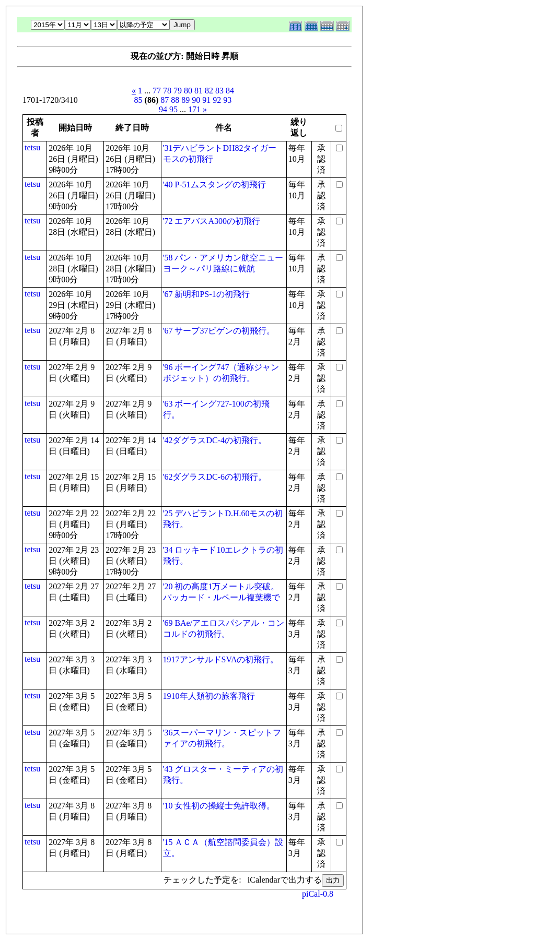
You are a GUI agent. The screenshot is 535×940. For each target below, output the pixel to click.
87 (164, 100)
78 (167, 90)
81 (198, 90)
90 (196, 100)
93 (227, 100)
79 (177, 90)
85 (138, 100)
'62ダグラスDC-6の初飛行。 (214, 476)
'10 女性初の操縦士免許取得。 (219, 805)
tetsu (32, 147)
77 (157, 90)
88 (175, 100)
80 (188, 90)
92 (217, 100)
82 (209, 90)
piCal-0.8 (317, 893)
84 (230, 90)
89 (185, 100)
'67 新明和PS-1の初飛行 (206, 294)
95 (173, 109)
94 (163, 109)
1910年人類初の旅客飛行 (209, 696)
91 (206, 100)
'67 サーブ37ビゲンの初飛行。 (219, 330)
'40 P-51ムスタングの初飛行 (214, 184)
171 (194, 109)
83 (219, 90)
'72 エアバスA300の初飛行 (211, 221)
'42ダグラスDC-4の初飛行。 (214, 440)
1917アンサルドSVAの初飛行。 (221, 659)
